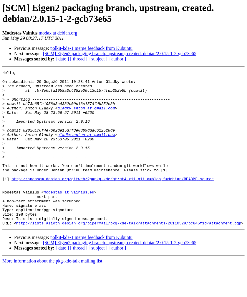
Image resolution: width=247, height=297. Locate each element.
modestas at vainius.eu (69, 216)
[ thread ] (78, 58)
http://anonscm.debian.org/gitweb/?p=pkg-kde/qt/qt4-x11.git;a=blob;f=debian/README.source (112, 201)
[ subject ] (98, 58)
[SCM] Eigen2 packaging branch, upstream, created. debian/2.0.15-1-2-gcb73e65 (119, 53)
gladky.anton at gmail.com (86, 116)
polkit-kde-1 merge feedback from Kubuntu (91, 48)
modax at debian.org (58, 32)
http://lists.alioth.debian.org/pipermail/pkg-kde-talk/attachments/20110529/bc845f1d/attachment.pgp (128, 254)
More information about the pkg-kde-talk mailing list (52, 291)
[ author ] (117, 58)
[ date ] (62, 58)
